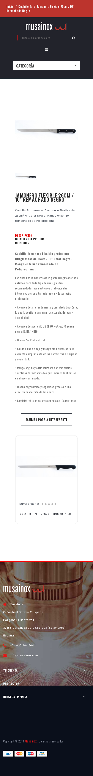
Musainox (31, 741)
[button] (46, 49)
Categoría (25, 66)
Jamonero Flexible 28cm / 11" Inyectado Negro (45, 514)
